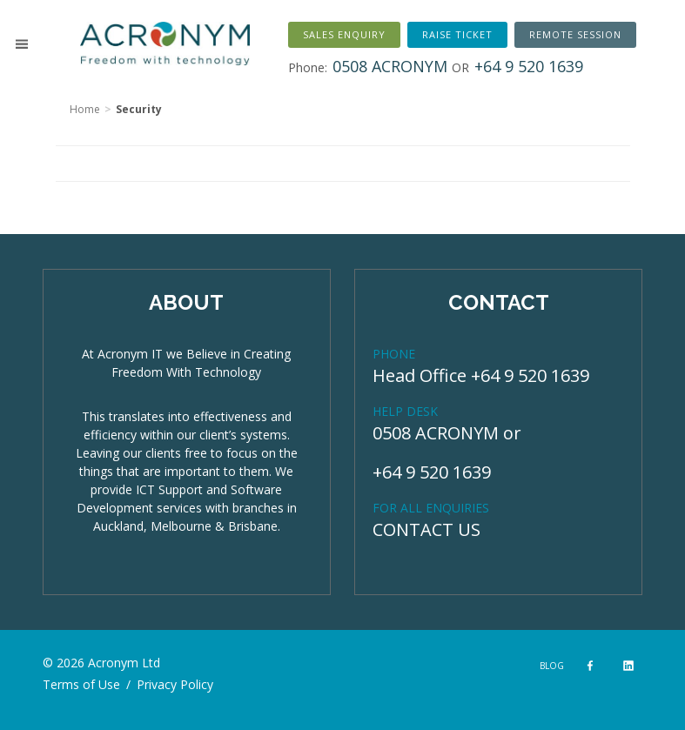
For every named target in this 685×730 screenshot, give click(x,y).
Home (85, 109)
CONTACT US (426, 529)
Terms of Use (81, 684)
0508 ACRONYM (436, 433)
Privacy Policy (175, 684)
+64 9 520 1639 (432, 472)
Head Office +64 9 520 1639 (481, 375)
